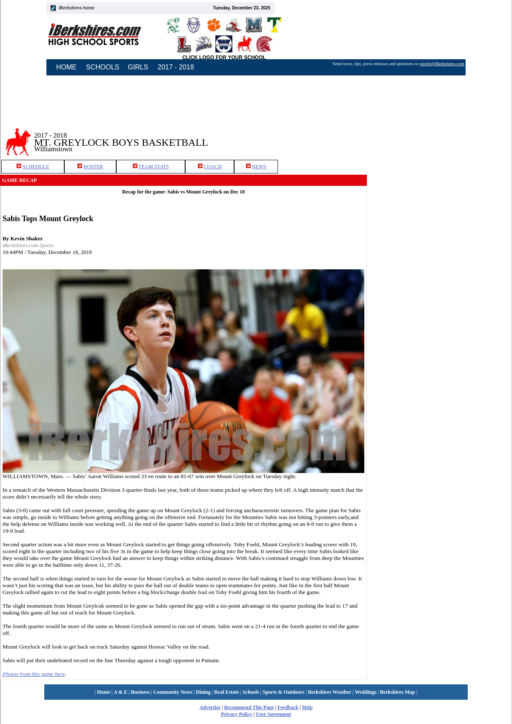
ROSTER (93, 167)
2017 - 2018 (175, 67)
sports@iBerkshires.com (442, 63)
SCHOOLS (102, 67)
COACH (213, 167)
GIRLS (138, 67)
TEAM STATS (153, 167)
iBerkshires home (76, 8)
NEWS (259, 167)
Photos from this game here (34, 674)
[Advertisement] (439, 136)
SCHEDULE (36, 167)
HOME (66, 67)
